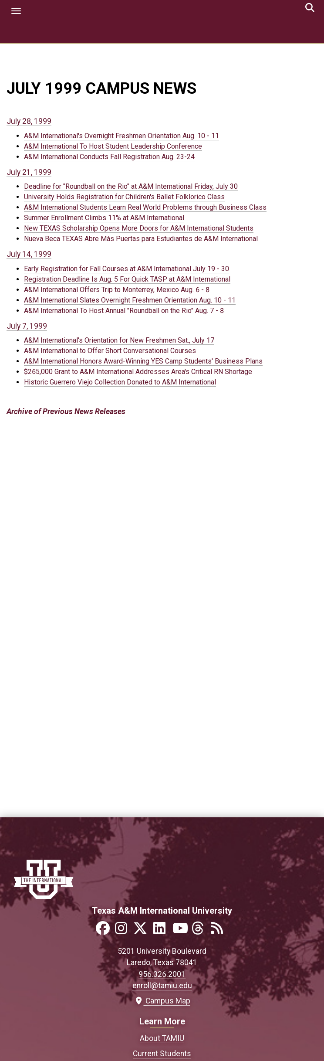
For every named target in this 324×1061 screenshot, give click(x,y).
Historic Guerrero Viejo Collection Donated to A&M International (120, 382)
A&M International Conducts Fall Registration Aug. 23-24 (109, 157)
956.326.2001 (162, 974)
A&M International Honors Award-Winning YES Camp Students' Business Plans (143, 361)
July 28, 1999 (29, 121)
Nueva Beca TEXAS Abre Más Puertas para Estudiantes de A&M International (141, 239)
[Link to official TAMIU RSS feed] (219, 931)
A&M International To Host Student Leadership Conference (113, 146)
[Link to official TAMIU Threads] (200, 931)
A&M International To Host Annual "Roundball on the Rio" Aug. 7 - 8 (124, 310)
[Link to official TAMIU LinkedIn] (162, 931)
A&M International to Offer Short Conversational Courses (110, 351)
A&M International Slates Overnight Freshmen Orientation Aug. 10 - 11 (130, 300)
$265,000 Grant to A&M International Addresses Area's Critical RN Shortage (138, 371)
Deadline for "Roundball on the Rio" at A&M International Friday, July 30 (131, 186)
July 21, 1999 (29, 172)
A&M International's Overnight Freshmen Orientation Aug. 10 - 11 (121, 136)
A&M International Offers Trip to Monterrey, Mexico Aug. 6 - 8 (116, 290)
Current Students (162, 1053)
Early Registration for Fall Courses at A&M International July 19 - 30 (126, 269)
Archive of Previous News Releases (66, 411)
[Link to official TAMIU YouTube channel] (181, 931)
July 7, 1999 (27, 326)
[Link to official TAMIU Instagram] (123, 931)
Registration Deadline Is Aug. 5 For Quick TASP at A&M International (127, 279)
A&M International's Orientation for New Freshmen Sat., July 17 (119, 340)
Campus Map (162, 1000)
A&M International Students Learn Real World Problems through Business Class (145, 207)
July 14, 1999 (29, 254)
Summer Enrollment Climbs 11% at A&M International (104, 218)
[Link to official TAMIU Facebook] (104, 931)
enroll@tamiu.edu (162, 985)
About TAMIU (162, 1038)
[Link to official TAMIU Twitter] (143, 931)
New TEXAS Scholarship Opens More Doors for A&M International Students (138, 228)
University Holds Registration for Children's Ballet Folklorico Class (124, 197)
